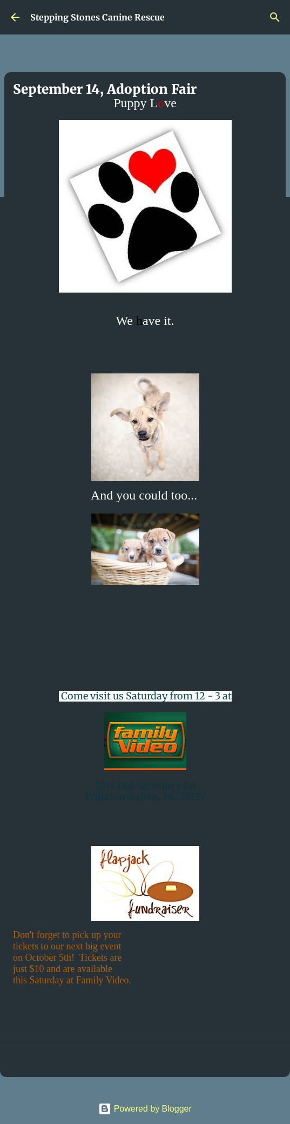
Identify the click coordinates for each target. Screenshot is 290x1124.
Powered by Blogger (145, 1108)
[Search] (274, 17)
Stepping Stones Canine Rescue (97, 17)
